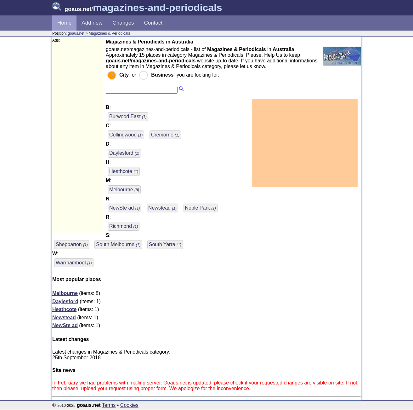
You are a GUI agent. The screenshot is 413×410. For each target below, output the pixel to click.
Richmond (123, 226)
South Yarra (165, 244)
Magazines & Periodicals (109, 33)
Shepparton (72, 244)
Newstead (162, 208)
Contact (153, 23)
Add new (92, 23)
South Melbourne (118, 244)
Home (64, 23)
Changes (123, 23)
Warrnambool (74, 262)
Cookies (129, 405)
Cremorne (165, 134)
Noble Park (200, 208)
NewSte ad (124, 208)
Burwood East (128, 116)
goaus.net (76, 33)
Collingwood (126, 134)
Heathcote (123, 171)
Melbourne (124, 189)
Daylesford (124, 153)
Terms (109, 405)
